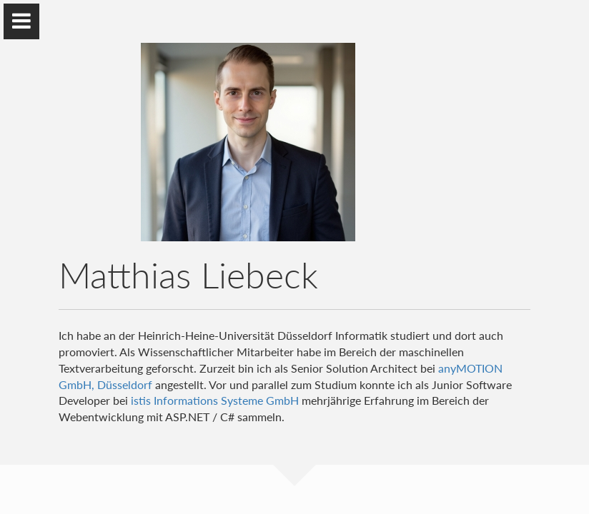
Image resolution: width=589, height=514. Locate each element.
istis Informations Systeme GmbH (215, 400)
